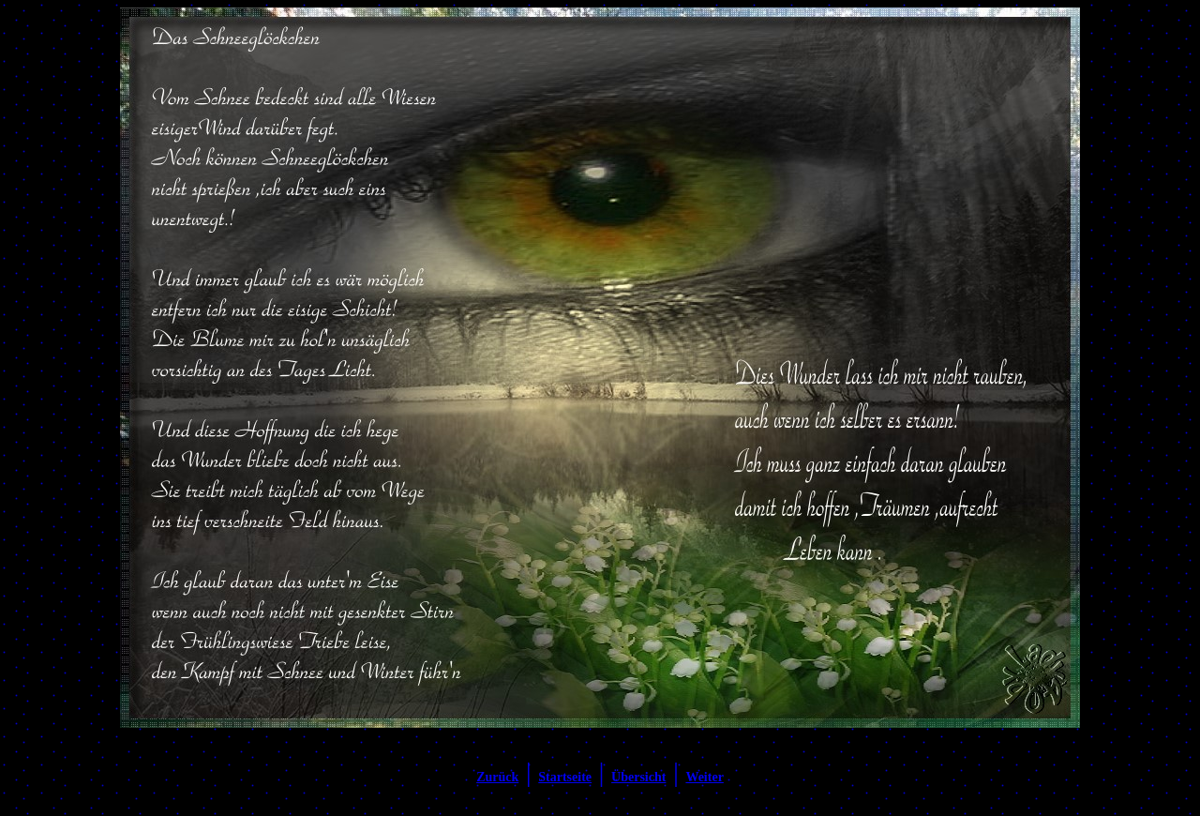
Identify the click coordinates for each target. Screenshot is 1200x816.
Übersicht (638, 777)
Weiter (704, 777)
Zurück (497, 777)
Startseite (565, 777)
